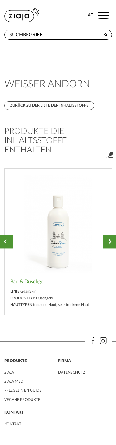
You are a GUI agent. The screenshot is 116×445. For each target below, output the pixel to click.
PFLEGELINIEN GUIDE (22, 390)
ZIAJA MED (13, 381)
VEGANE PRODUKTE (22, 400)
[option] (58, 241)
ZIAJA (9, 372)
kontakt (12, 424)
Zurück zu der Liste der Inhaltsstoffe (49, 105)
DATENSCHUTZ (71, 372)
